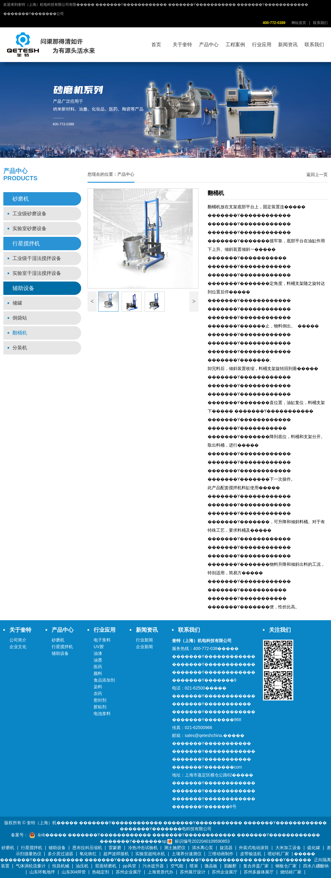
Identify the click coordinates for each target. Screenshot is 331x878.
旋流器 (226, 847)
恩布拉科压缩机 (87, 847)
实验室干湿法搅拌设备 (36, 273)
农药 (98, 693)
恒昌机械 (60, 865)
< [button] (92, 301)
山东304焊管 (74, 871)
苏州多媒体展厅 (259, 871)
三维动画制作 (220, 853)
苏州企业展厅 (128, 871)
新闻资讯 (288, 44)
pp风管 (129, 865)
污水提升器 (153, 865)
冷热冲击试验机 (143, 847)
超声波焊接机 (116, 853)
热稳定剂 (100, 871)
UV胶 (99, 646)
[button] (158, 151)
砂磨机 (20, 199)
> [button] (194, 301)
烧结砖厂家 (291, 871)
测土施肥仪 (174, 847)
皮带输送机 (250, 853)
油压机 (82, 865)
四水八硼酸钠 (316, 865)
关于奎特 (182, 44)
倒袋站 (19, 317)
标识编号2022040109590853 (202, 841)
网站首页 (298, 23)
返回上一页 (317, 174)
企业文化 (17, 646)
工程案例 (235, 44)
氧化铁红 (88, 853)
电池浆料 (102, 713)
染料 (98, 686)
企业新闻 (144, 646)
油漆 (98, 653)
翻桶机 (19, 332)
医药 (98, 666)
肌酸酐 (230, 865)
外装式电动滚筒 (254, 847)
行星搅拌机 (26, 243)
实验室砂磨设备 (29, 228)
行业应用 (261, 44)
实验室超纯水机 (150, 853)
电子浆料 (102, 640)
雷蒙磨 (115, 847)
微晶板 (211, 865)
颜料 (98, 673)
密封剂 (100, 700)
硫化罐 (313, 847)
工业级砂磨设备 (29, 213)
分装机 (19, 347)
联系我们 (320, 23)
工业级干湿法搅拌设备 (36, 258)
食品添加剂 (104, 680)
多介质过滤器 (60, 853)
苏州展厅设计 (192, 871)
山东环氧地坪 (42, 871)
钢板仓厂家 (286, 865)
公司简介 (17, 640)
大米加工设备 (288, 847)
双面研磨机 (105, 865)
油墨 (98, 660)
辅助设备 (23, 288)
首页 (156, 44)
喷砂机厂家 (278, 853)
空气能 (177, 865)
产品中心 (209, 44)
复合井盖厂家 (256, 865)
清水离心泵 (202, 847)
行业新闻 (144, 640)
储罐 (17, 303)
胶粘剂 (100, 706)
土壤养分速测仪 (187, 853)
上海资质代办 (160, 871)
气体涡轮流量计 (31, 865)
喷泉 (194, 865)
